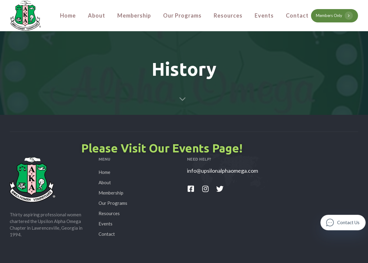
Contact (297, 15)
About (96, 15)
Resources (228, 15)
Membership (134, 15)
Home (68, 15)
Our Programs (182, 15)
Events (264, 15)
